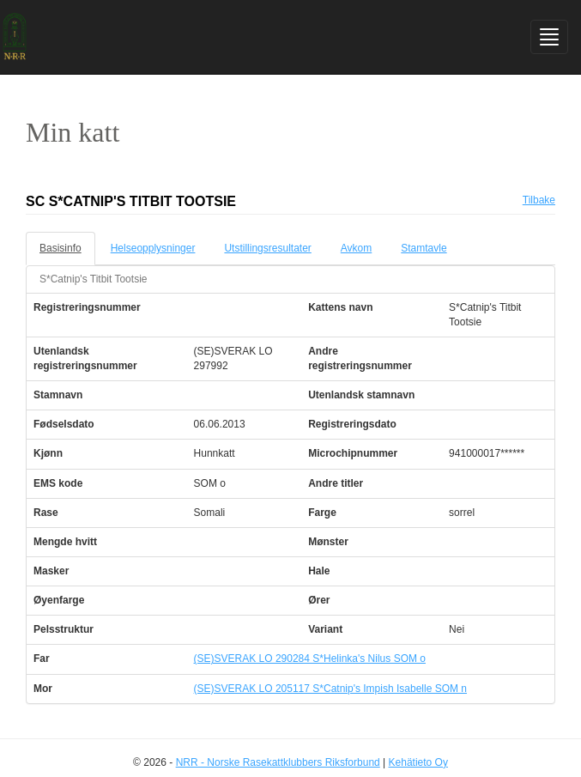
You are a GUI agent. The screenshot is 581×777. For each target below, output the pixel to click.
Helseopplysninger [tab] (153, 248)
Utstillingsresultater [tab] (267, 248)
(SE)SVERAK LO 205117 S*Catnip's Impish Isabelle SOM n (330, 689)
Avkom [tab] (356, 248)
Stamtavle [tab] (423, 248)
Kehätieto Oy (418, 762)
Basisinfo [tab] (60, 248)
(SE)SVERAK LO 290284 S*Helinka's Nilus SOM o (310, 659)
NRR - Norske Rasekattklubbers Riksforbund (278, 762)
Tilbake (539, 200)
